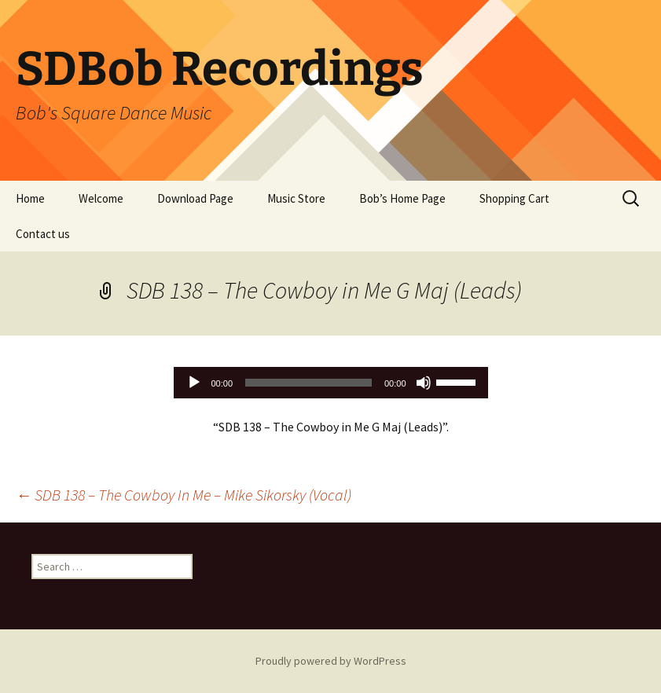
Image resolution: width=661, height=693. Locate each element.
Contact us (43, 233)
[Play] (194, 382)
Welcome (101, 198)
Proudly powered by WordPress (330, 661)
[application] (331, 382)
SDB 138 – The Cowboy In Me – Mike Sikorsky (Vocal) (183, 494)
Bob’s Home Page (402, 198)
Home (30, 198)
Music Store (296, 198)
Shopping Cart (514, 198)
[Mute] (423, 382)
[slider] (308, 383)
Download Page (195, 198)
